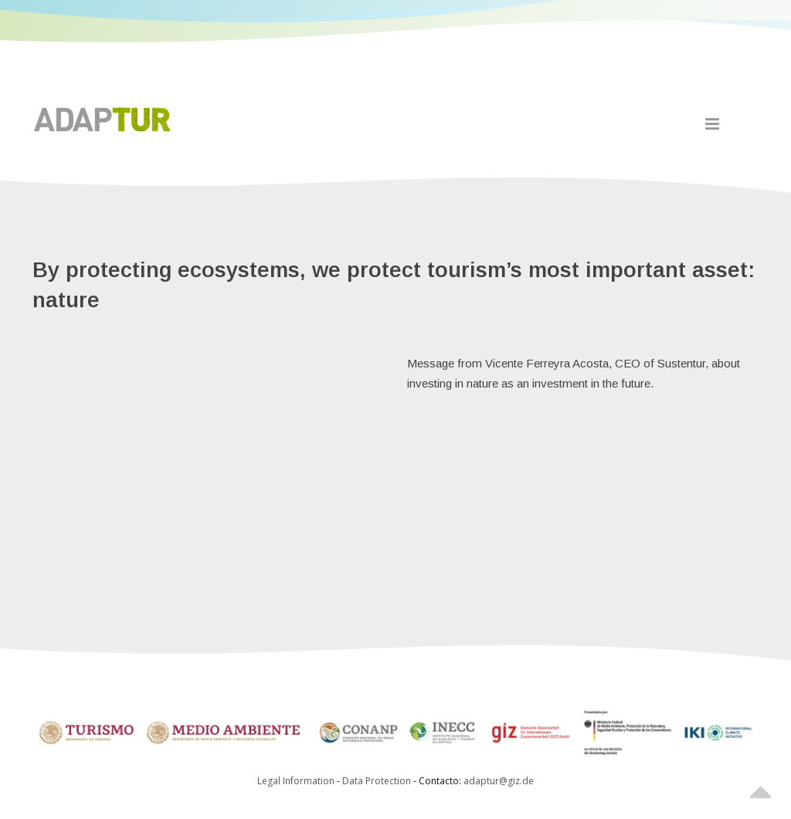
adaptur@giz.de (498, 780)
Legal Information (295, 780)
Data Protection (377, 780)
